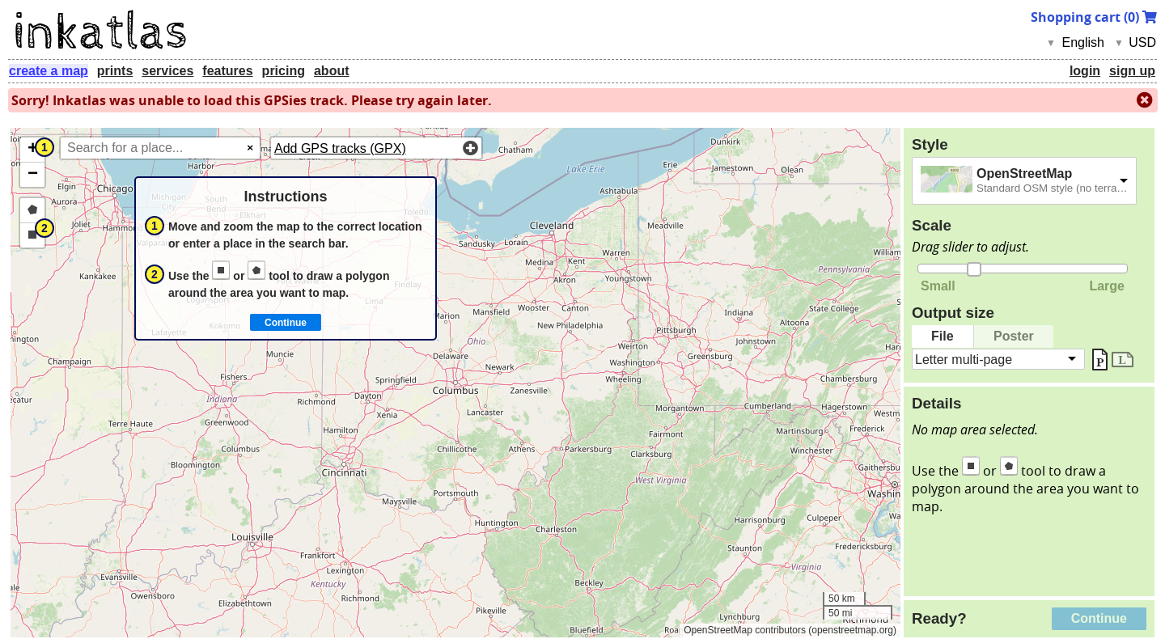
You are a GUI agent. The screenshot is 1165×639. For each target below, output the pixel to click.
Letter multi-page (963, 359)
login (1085, 71)
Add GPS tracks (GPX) (340, 148)
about (332, 71)
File (942, 336)
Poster (1013, 336)
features (227, 71)
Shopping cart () (1094, 17)
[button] (32, 150)
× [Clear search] (250, 148)
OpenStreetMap (1024, 173)
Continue (1099, 618)
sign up (1132, 71)
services (167, 71)
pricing (283, 71)
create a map (48, 71)
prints (115, 71)
